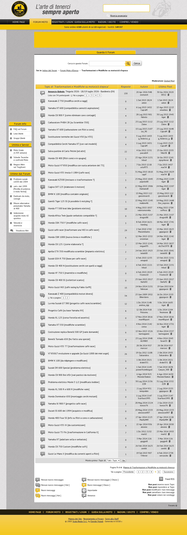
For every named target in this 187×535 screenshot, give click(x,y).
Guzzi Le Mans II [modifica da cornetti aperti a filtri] (73, 453)
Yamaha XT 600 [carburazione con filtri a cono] (71, 129)
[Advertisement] (105, 39)
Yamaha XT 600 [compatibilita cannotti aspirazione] (73, 108)
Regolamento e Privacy (93, 518)
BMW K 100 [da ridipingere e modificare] (67, 360)
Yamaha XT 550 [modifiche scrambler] (66, 324)
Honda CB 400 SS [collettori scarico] (66, 280)
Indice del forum (49, 70)
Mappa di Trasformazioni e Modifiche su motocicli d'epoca (148, 467)
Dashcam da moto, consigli (22, 197)
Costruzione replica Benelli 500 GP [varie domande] (73, 331)
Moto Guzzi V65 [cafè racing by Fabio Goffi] (69, 287)
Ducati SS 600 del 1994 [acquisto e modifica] (70, 410)
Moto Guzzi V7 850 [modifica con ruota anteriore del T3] (76, 165)
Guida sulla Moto (85, 21)
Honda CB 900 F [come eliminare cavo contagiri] (72, 115)
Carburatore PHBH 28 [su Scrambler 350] (68, 122)
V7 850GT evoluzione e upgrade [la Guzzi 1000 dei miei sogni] (78, 353)
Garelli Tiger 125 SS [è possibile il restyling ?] (70, 201)
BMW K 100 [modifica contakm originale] (68, 194)
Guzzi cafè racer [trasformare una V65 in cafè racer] (73, 229)
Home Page (18, 21)
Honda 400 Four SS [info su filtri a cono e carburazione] (75, 417)
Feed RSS (169, 479)
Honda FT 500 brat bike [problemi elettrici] (69, 208)
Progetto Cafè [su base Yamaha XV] (65, 310)
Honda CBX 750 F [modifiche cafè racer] (68, 222)
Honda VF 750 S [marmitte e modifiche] (67, 272)
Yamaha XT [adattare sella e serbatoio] (67, 439)
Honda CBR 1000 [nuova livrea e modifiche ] (70, 237)
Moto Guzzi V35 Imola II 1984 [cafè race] (69, 172)
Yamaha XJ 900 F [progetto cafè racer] (67, 403)
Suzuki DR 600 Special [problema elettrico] (69, 367)
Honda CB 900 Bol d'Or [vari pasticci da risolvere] (72, 374)
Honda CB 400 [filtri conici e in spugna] (67, 158)
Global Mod (169, 81)
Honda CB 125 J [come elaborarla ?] (65, 244)
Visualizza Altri (22, 230)
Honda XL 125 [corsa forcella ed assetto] (68, 317)
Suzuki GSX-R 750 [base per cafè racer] (67, 258)
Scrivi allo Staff (112, 518)
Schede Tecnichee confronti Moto (21, 158)
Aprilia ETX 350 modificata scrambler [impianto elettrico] (76, 251)
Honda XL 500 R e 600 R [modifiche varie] (68, 389)
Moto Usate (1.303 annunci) (20, 151)
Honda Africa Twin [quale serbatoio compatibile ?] (72, 215)
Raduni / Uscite (107, 21)
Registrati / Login (62, 21)
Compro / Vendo (129, 21)
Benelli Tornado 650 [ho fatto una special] (69, 339)
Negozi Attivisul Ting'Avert (19, 165)
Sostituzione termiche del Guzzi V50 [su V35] (70, 136)
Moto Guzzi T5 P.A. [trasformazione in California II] (73, 432)
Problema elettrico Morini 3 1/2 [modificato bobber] (73, 382)
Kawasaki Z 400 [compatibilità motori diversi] (70, 293)
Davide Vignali (97, 521)
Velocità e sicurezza (18, 224)
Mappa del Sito (75, 518)
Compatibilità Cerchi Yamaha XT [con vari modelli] (72, 143)
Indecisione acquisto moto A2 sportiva (21, 216)
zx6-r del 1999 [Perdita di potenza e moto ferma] (22, 189)
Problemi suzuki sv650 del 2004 (21, 180)
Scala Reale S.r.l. (80, 521)
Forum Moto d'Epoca (69, 70)
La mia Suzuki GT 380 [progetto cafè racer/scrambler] (74, 303)
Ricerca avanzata (118, 15)
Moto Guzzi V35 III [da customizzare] (66, 425)
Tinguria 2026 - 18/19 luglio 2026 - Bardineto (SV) (90, 91)
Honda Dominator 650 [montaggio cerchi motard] (72, 396)
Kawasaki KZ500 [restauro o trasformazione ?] (71, 179)
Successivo (168, 472)
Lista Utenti (18, 133)
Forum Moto (40, 21)
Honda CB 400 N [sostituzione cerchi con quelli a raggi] (75, 265)
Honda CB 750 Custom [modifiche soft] (67, 446)
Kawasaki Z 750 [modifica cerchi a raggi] (67, 100)
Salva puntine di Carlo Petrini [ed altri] (66, 151)
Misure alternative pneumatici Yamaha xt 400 (22, 206)
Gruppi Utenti (19, 138)
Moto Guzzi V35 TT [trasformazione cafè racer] (71, 346)
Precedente (128, 472)
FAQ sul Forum (20, 129)
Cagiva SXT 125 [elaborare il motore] (66, 186)
